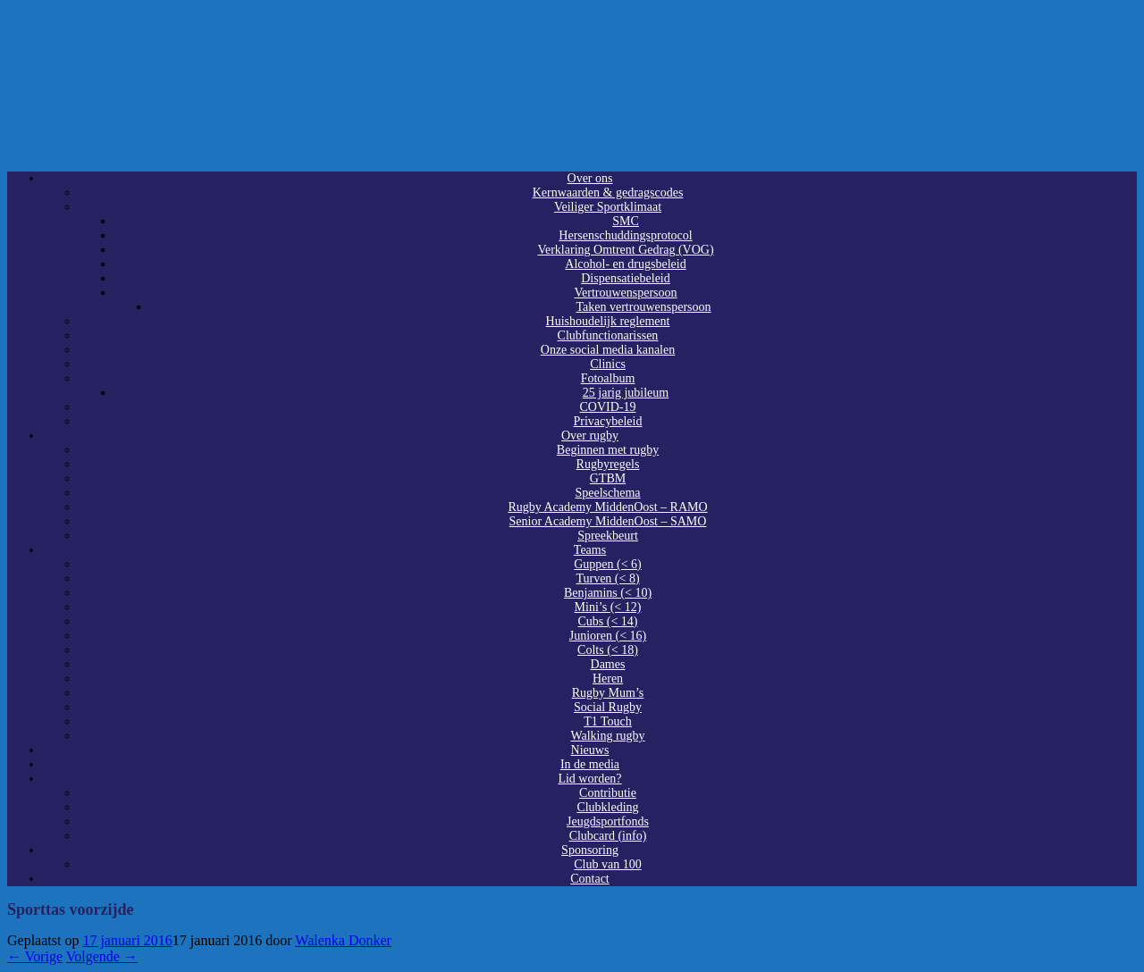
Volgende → (102, 956)
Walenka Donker (343, 940)
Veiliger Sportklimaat (607, 207)
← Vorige (35, 956)
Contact (590, 878)
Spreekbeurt (607, 535)
